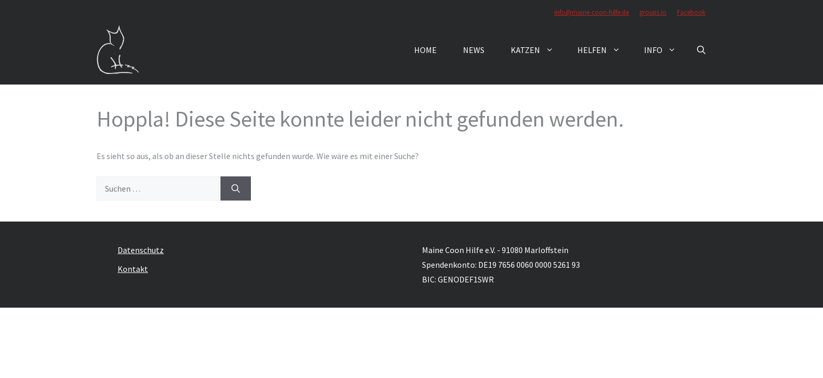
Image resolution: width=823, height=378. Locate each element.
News (473, 50)
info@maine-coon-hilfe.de (591, 12)
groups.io (653, 12)
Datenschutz (141, 250)
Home (425, 50)
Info (665, 50)
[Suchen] (235, 188)
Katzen (537, 50)
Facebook (691, 12)
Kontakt (133, 269)
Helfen (604, 50)
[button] (701, 50)
